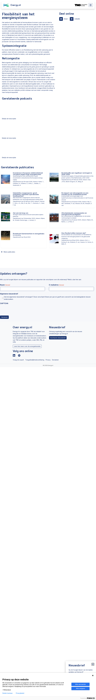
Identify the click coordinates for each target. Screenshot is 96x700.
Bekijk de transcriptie (9, 118)
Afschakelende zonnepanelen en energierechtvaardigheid (74, 213)
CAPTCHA (4, 303)
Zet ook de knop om (20, 213)
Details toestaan (7, 693)
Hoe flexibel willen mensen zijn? (73, 233)
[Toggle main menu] (90, 5)
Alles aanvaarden (80, 684)
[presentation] (15, 309)
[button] (64, 19)
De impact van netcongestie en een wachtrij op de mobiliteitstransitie (74, 193)
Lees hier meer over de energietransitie (27, 346)
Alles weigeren (80, 688)
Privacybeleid (20, 693)
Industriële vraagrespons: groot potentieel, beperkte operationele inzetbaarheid (26, 194)
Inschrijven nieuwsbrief (57, 338)
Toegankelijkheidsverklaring (34, 360)
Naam (5, 285)
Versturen (4, 317)
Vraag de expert (18, 360)
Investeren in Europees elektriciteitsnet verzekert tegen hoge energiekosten (28, 173)
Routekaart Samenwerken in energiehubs (28, 234)
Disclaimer (55, 360)
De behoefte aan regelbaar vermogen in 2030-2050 (76, 173)
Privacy (48, 360)
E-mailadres (56, 285)
